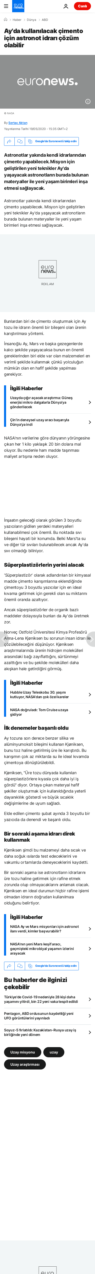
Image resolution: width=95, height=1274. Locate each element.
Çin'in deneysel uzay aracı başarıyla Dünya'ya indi (39, 422)
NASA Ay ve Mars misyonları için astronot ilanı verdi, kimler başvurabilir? (44, 928)
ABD (45, 19)
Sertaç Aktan (17, 123)
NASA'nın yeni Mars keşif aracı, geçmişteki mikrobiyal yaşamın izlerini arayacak (42, 948)
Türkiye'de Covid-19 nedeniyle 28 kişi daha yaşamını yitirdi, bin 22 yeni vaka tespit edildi (41, 999)
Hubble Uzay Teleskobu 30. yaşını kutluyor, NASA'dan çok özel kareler (39, 694)
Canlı (82, 6)
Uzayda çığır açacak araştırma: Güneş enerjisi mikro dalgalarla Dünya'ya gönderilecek (41, 402)
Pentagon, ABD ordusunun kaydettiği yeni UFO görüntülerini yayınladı (38, 1015)
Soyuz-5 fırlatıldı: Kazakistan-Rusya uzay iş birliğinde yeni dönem (40, 1032)
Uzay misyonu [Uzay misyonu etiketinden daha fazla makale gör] (22, 1052)
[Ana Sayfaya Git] (18, 6)
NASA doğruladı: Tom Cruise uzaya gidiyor (39, 712)
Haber (17, 19)
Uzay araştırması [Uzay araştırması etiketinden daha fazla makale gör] (25, 1064)
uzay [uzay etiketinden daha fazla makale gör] (54, 1052)
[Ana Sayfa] (5, 19)
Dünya (31, 19)
